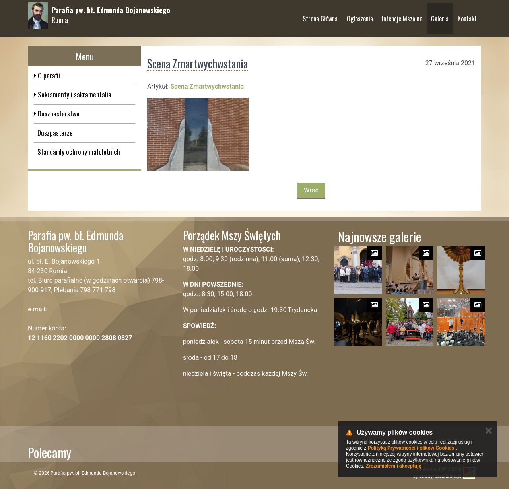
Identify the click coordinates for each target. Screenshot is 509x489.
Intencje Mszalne (402, 15)
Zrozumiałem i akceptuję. (394, 466)
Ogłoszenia (360, 15)
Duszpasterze (55, 133)
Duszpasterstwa (58, 113)
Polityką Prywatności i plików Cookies (411, 448)
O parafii (48, 75)
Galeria (440, 15)
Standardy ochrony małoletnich (78, 152)
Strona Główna (320, 15)
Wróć (311, 190)
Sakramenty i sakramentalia (73, 94)
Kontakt (467, 15)
